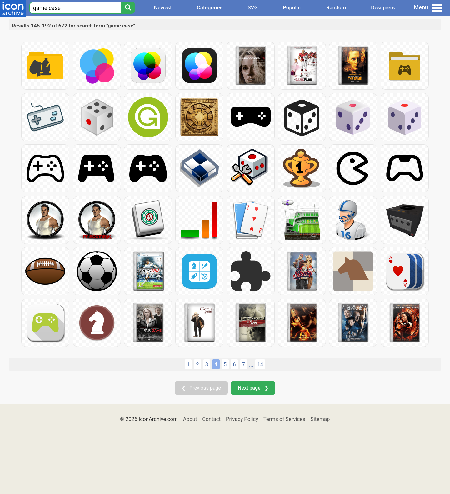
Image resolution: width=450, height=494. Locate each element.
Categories (210, 7)
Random (336, 7)
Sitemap (320, 419)
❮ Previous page (201, 388)
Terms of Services (284, 419)
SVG (253, 7)
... (251, 365)
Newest (163, 7)
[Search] (128, 8)
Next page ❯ (253, 388)
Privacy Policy (242, 419)
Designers (383, 7)
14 (260, 364)
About (190, 419)
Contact (211, 419)
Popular (292, 7)
